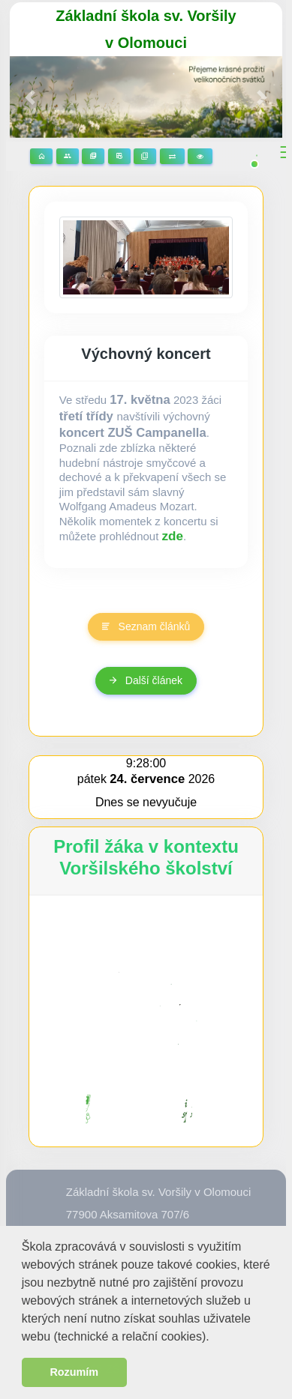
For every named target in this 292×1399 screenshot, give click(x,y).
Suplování (172, 156)
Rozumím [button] (74, 1372)
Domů (41, 156)
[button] (215, 1338)
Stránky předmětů (93, 156)
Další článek (146, 680)
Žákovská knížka (145, 156)
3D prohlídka (200, 156)
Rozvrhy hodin (119, 156)
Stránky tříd (67, 156)
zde (173, 536)
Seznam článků (146, 626)
